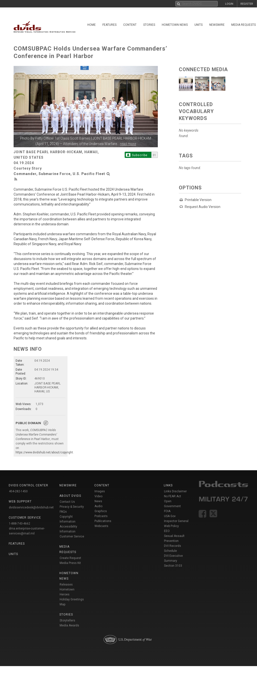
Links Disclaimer (175, 491)
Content (130, 25)
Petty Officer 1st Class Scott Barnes (62, 138)
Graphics (100, 511)
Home (91, 25)
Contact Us (67, 501)
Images (99, 491)
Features (109, 25)
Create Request (70, 558)
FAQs (63, 511)
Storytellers (67, 620)
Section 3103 (173, 565)
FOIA (167, 511)
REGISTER (246, 3)
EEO (167, 531)
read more (128, 144)
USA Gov (170, 516)
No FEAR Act (172, 496)
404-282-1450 (18, 491)
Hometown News (175, 25)
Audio (98, 506)
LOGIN (229, 3)
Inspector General (176, 521)
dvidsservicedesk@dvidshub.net (31, 507)
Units (198, 25)
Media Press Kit (70, 563)
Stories (149, 25)
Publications (102, 521)
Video (98, 496)
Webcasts (101, 526)
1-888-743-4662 (19, 523)
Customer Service (72, 536)
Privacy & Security (72, 506)
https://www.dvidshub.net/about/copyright (44, 452)
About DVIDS (70, 496)
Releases (66, 584)
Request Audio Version (202, 207)
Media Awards (69, 625)
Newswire (217, 25)
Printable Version (198, 200)
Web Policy (171, 526)
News (98, 501)
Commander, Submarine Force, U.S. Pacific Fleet (59, 174)
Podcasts (101, 516)
